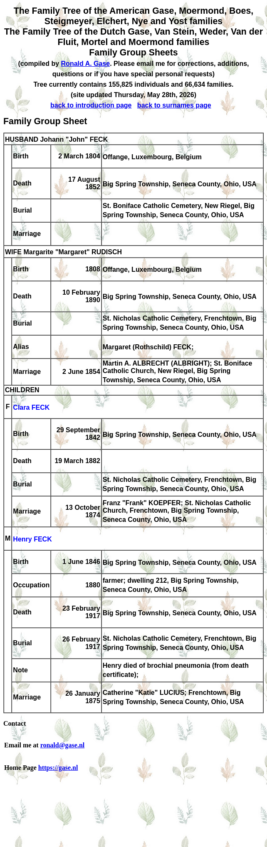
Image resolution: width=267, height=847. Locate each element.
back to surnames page (174, 105)
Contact (14, 723)
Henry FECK (32, 539)
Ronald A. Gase (85, 63)
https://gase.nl (58, 767)
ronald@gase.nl (62, 745)
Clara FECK (31, 407)
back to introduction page (91, 105)
